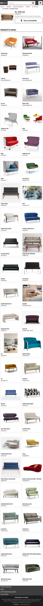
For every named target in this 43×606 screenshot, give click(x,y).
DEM (2, 589)
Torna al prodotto (28, 20)
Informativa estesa (25, 604)
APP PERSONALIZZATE (8, 592)
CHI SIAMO (4, 594)
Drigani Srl (18, 14)
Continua (16, 604)
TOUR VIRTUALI (5, 587)
